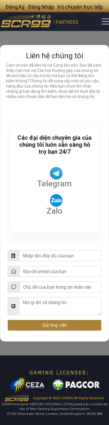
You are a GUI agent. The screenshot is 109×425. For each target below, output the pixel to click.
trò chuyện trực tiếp (80, 7)
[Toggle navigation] (101, 21)
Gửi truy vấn (54, 325)
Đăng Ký (15, 7)
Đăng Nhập (41, 7)
